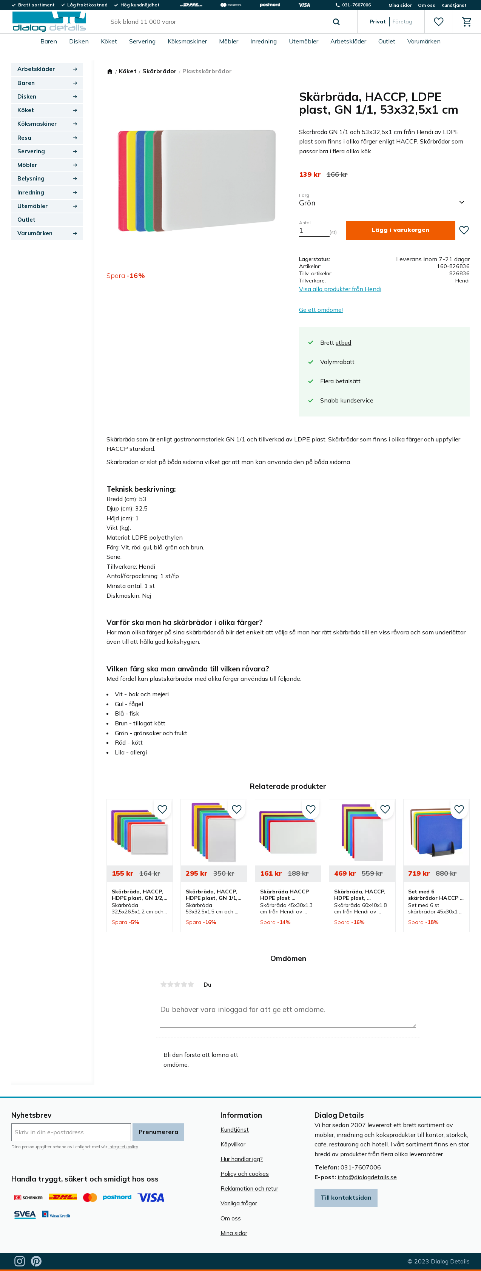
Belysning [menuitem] (31, 178)
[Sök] (336, 22)
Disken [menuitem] (79, 41)
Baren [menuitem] (48, 41)
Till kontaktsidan (346, 1197)
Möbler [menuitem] (228, 41)
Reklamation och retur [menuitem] (249, 1188)
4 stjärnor (183, 984)
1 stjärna (163, 984)
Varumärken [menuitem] (424, 41)
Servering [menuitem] (142, 41)
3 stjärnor (177, 984)
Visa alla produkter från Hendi (340, 289)
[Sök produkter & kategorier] (216, 22)
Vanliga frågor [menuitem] (238, 1203)
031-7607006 (361, 1167)
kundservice (356, 400)
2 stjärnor (170, 984)
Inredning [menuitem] (263, 41)
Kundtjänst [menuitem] (454, 5)
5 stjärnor (190, 984)
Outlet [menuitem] (386, 41)
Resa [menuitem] (24, 137)
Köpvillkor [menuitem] (232, 1144)
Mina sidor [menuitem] (400, 5)
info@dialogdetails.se (367, 1177)
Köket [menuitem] (109, 41)
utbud (343, 342)
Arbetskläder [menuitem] (348, 41)
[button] (438, 22)
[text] (310, 174)
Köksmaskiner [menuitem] (187, 41)
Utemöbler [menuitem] (303, 41)
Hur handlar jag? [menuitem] (241, 1159)
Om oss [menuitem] (426, 5)
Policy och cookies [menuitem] (244, 1173)
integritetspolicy (123, 1146)
